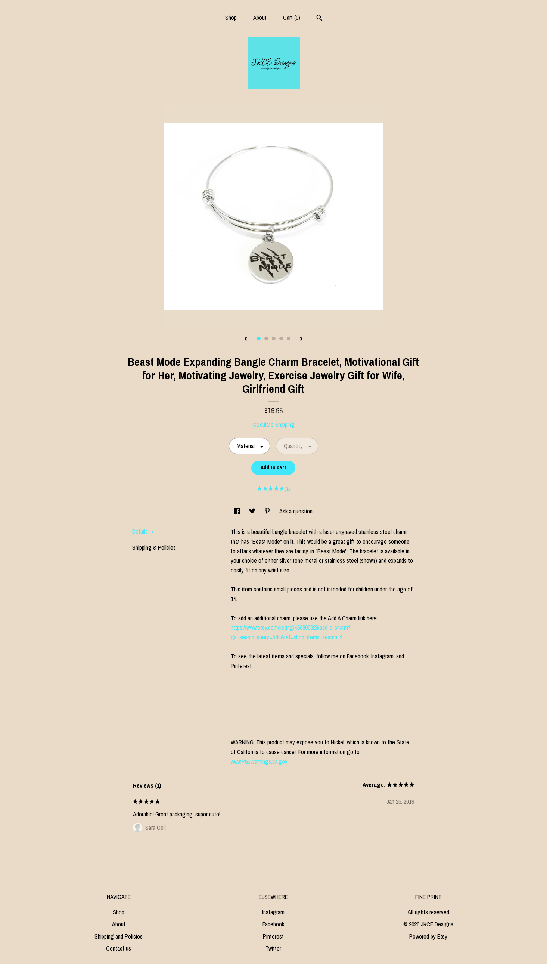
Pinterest (273, 936)
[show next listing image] (301, 339)
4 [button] (281, 338)
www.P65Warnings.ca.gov (259, 761)
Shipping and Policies (118, 936)
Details (143, 531)
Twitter (273, 948)
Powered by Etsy (428, 936)
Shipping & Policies (154, 547)
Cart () (291, 17)
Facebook (273, 924)
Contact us (118, 948)
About (260, 17)
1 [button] (259, 338)
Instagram (273, 912)
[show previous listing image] (246, 339)
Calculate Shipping (273, 424)
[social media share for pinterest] (268, 511)
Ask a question (296, 511)
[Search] (319, 19)
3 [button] (274, 338)
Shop (231, 17)
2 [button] (266, 338)
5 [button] (288, 338)
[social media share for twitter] (253, 511)
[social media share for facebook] (238, 511)
